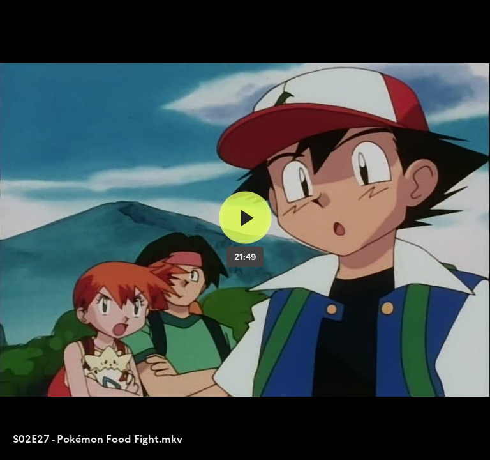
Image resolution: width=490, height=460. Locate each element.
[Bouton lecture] (245, 217)
